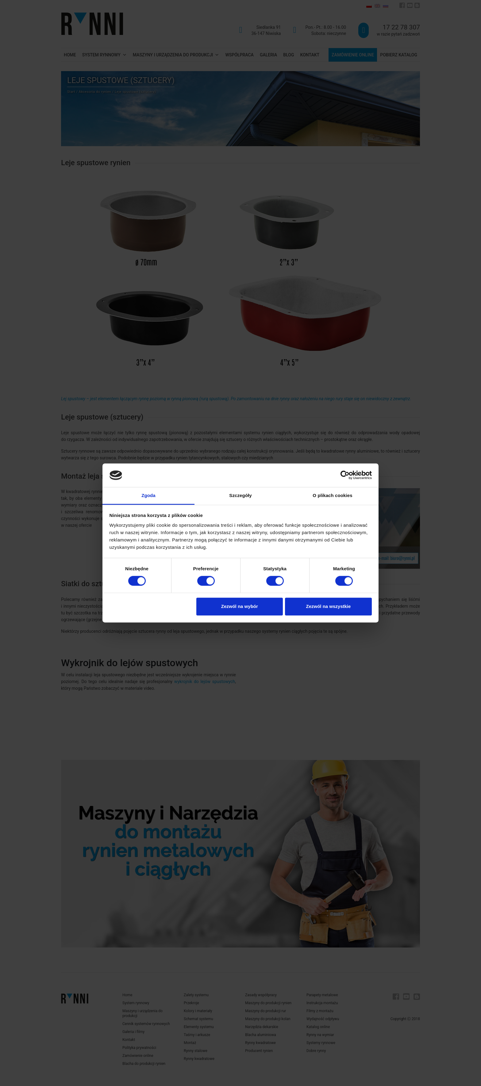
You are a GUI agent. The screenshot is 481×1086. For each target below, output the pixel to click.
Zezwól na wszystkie (328, 606)
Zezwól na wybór (239, 606)
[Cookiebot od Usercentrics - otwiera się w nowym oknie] (345, 475)
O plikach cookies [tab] (332, 495)
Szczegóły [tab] (240, 495)
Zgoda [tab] (148, 495)
